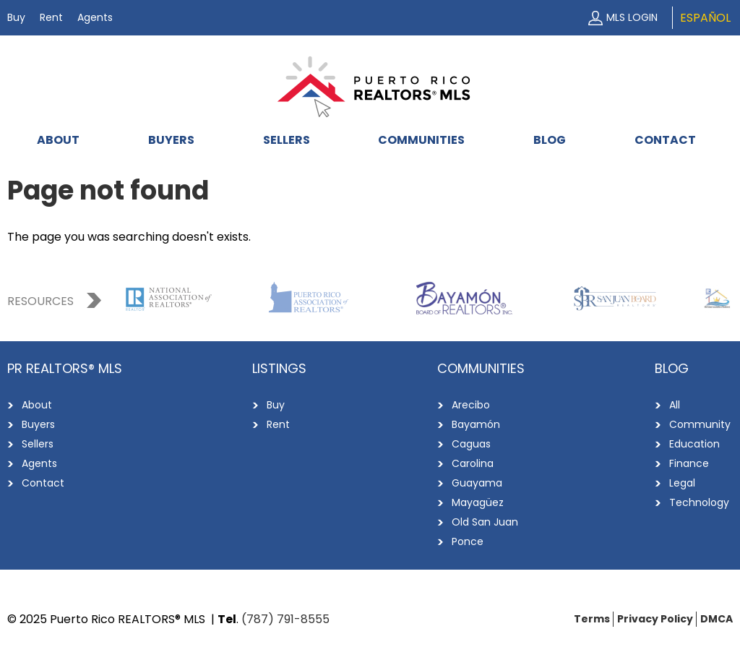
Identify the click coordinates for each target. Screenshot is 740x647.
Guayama (477, 483)
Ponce (467, 541)
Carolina (473, 463)
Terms (592, 619)
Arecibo (471, 405)
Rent (51, 17)
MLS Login (632, 17)
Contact (665, 140)
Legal (682, 483)
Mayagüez (478, 502)
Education (694, 444)
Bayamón (476, 424)
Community (700, 424)
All (674, 405)
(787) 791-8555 (285, 619)
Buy (16, 17)
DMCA (716, 619)
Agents (95, 17)
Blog (549, 140)
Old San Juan (485, 522)
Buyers (171, 140)
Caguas (471, 444)
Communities (421, 140)
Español (705, 17)
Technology (699, 502)
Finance (689, 463)
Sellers (286, 140)
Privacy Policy (655, 619)
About (58, 140)
